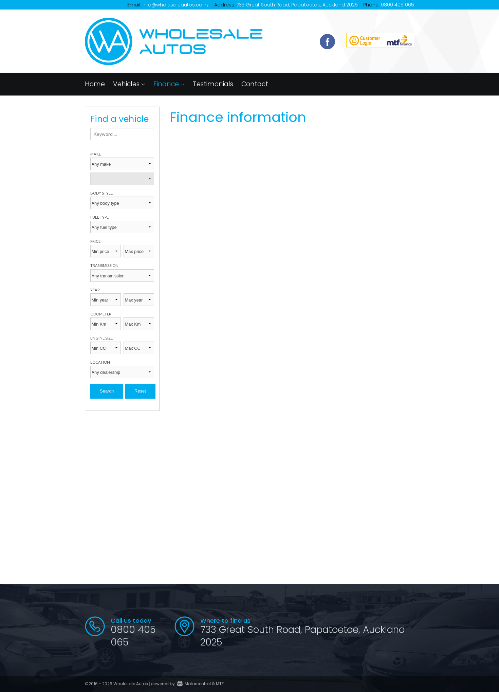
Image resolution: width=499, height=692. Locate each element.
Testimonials (213, 84)
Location (100, 362)
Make (95, 154)
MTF (220, 684)
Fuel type (99, 217)
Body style (101, 193)
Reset (140, 391)
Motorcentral (194, 684)
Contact (254, 84)
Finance (169, 84)
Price (95, 241)
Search (107, 391)
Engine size (101, 338)
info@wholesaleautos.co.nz (176, 4)
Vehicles (129, 84)
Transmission (104, 265)
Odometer (100, 314)
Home (95, 84)
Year (95, 290)
